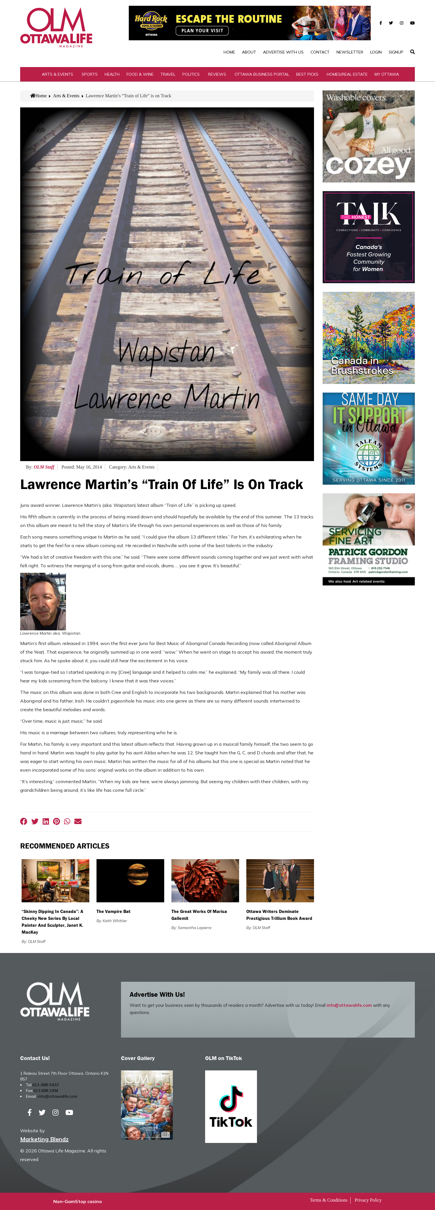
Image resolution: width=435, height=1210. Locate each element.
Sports (90, 74)
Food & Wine (140, 74)
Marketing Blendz (44, 1139)
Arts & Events (57, 74)
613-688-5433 (45, 1084)
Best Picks (307, 74)
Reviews (217, 74)
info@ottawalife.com (349, 1005)
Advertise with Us (283, 52)
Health (112, 74)
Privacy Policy (368, 1200)
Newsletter (349, 52)
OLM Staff (44, 467)
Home (229, 52)
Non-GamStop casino (77, 1201)
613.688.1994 (45, 1090)
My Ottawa (387, 74)
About (249, 52)
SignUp (396, 52)
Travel (167, 74)
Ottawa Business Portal (261, 74)
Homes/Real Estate (347, 74)
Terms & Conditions (328, 1200)
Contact (320, 52)
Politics (191, 74)
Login (376, 52)
